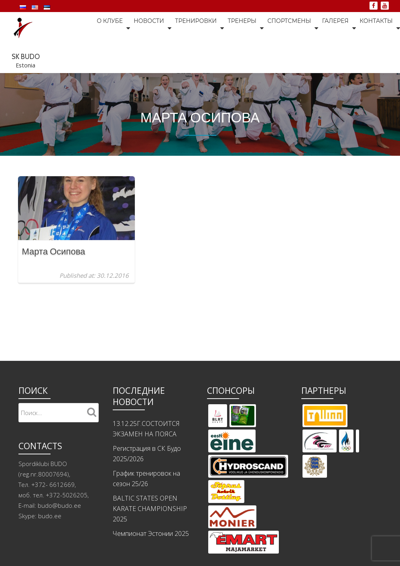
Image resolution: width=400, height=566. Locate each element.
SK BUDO (212, 23)
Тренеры (195, 57)
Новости (100, 57)
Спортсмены (243, 57)
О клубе (60, 57)
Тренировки (148, 57)
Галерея (290, 57)
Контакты (331, 57)
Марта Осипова (53, 290)
